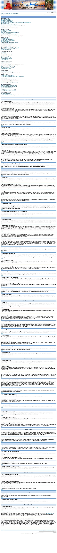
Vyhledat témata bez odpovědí (5, 13)
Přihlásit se (3, 10)
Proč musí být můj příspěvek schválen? (8, 48)
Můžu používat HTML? (5, 53)
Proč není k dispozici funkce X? (6, 94)
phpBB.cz (31, 533)
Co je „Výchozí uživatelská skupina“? (7, 67)
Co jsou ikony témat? (4, 59)
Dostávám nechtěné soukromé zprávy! (8, 72)
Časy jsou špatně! (4, 31)
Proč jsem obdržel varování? (6, 45)
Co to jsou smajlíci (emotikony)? (6, 54)
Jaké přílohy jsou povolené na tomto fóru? (8, 89)
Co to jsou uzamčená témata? (6, 58)
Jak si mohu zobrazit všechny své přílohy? (8, 90)
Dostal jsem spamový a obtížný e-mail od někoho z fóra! (11, 73)
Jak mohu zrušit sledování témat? (7, 87)
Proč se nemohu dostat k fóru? (6, 44)
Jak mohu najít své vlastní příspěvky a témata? (9, 82)
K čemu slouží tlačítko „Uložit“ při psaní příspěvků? (10, 47)
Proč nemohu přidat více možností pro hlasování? (10, 42)
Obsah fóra (2, 529)
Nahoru (2, 119)
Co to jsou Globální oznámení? (6, 55)
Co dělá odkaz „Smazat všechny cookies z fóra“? (9, 27)
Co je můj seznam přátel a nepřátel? (7, 75)
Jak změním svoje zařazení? (6, 35)
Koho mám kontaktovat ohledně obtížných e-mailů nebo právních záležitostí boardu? (16, 95)
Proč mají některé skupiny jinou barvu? (8, 66)
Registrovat (7, 10)
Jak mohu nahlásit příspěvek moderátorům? (8, 46)
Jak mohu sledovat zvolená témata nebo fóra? (9, 86)
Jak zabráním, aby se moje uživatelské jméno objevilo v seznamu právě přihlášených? (16, 22)
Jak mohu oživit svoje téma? (6, 49)
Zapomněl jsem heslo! (5, 23)
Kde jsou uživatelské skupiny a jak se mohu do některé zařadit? (12, 64)
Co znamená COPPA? (5, 26)
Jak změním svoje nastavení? (6, 30)
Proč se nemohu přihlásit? (5, 19)
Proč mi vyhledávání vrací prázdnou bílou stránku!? (10, 80)
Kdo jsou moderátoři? (5, 63)
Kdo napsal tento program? (6, 93)
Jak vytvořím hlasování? (5, 41)
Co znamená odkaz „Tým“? (6, 68)
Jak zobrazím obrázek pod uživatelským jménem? (10, 34)
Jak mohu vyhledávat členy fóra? (7, 81)
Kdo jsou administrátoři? (5, 62)
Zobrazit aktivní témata (14, 13)
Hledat (55, 10)
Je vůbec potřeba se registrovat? (7, 20)
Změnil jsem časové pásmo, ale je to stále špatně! (10, 32)
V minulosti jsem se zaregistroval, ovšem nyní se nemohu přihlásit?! (13, 25)
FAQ (52, 10)
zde (25, 508)
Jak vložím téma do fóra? (5, 38)
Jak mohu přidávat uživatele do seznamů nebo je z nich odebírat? (12, 76)
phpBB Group (37, 507)
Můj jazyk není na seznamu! (6, 33)
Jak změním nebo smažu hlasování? (7, 43)
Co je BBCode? (4, 52)
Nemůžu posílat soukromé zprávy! (7, 71)
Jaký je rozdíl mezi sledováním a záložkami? (9, 85)
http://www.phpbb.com (50, 513)
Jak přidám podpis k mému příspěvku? (8, 40)
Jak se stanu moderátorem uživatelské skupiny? (9, 65)
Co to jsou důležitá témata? (6, 57)
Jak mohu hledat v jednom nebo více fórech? (9, 79)
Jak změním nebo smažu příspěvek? (7, 39)
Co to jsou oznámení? (5, 56)
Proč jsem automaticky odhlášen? (7, 21)
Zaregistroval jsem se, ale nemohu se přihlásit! (9, 24)
